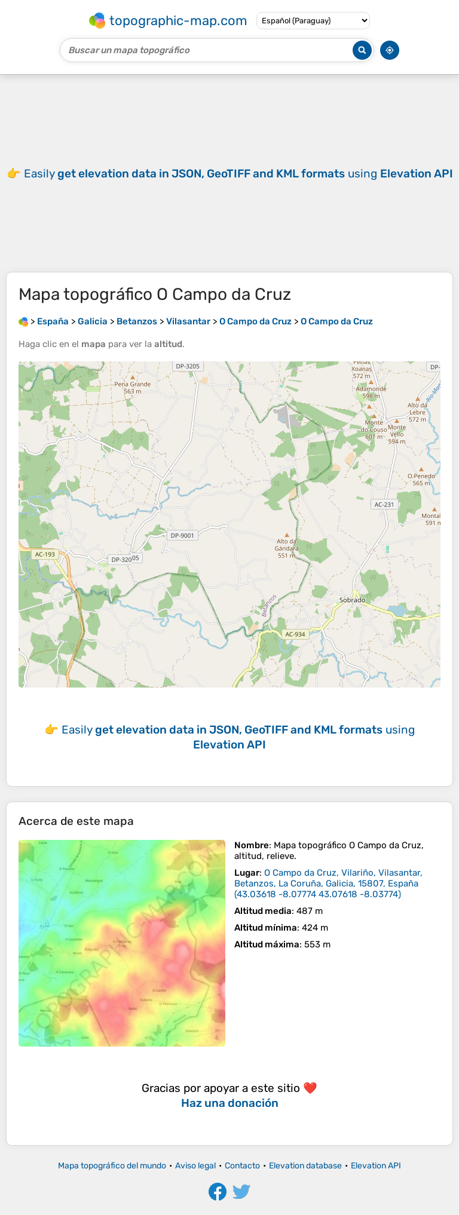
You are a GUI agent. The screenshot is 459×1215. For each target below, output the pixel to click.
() (328, 883)
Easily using (238, 173)
